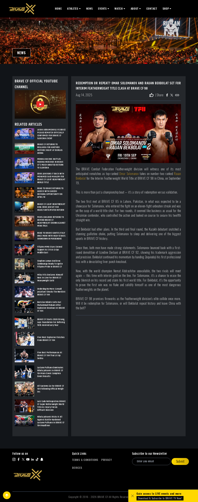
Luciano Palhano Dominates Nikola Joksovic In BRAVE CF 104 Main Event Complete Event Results (50, 372)
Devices (77, 468)
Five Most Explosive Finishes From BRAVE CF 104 (51, 339)
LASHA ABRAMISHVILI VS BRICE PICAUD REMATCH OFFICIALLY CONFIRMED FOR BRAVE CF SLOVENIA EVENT (51, 134)
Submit (180, 461)
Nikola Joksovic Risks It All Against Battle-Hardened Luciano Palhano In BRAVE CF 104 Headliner (51, 421)
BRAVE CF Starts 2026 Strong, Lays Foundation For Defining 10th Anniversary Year (51, 322)
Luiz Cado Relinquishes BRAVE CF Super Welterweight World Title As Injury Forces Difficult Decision (51, 406)
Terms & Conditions (85, 460)
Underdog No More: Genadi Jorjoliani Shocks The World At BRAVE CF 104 (51, 291)
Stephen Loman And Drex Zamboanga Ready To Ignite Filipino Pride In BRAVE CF (50, 263)
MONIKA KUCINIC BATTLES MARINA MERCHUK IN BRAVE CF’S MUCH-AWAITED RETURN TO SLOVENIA (50, 163)
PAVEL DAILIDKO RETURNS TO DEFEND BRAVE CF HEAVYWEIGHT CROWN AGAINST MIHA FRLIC (51, 221)
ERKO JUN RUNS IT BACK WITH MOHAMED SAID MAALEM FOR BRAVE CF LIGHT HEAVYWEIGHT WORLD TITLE (51, 178)
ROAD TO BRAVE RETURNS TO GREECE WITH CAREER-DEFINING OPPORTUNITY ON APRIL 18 (50, 193)
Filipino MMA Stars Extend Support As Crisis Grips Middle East (49, 249)
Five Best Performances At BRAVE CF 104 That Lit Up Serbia (49, 355)
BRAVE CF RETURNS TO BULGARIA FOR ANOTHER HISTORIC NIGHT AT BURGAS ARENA (50, 149)
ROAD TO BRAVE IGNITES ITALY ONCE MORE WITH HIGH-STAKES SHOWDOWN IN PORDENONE (51, 236)
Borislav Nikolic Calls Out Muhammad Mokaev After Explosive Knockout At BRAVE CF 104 (51, 306)
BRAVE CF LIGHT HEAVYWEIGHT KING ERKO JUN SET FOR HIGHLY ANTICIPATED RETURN (51, 207)
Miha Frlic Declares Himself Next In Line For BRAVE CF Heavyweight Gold (50, 277)
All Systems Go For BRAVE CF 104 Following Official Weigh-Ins (50, 389)
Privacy (106, 460)
